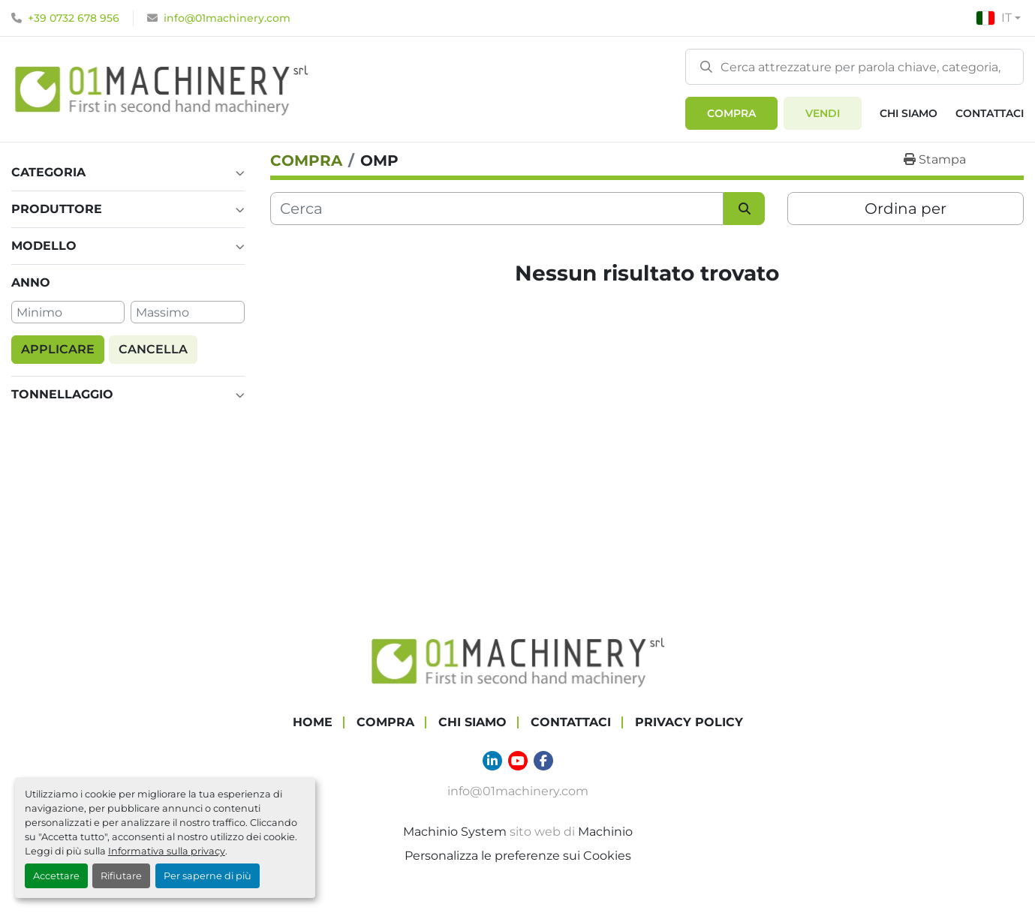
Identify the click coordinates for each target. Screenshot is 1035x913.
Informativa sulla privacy (166, 851)
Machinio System (455, 831)
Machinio (605, 831)
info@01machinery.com (227, 18)
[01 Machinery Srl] (518, 660)
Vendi (822, 113)
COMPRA (731, 113)
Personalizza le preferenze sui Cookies (518, 855)
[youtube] (518, 760)
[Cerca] (497, 208)
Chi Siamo (908, 113)
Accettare (56, 875)
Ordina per (905, 209)
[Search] (854, 67)
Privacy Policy (689, 722)
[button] (731, 113)
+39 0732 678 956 (73, 18)
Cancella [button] (153, 349)
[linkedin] (492, 760)
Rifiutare (121, 875)
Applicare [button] (58, 349)
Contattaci (989, 113)
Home (312, 722)
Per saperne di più (207, 875)
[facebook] (543, 760)
